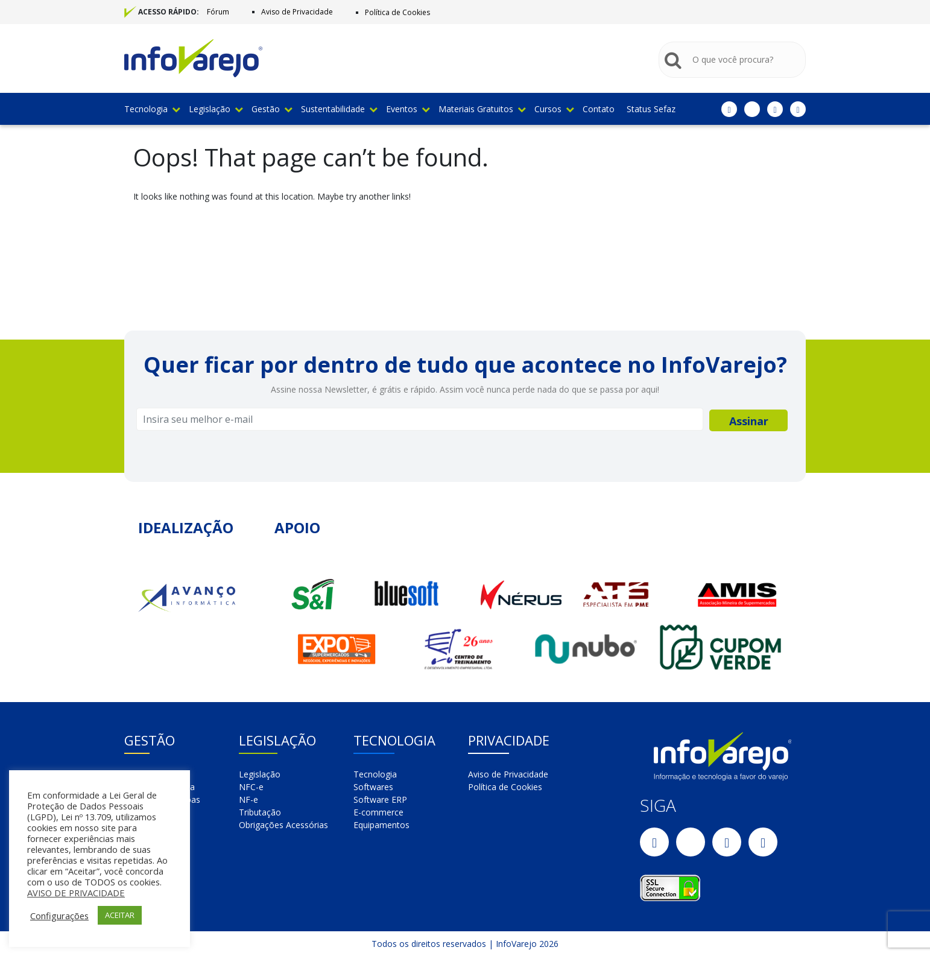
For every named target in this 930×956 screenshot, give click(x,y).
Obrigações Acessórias (283, 825)
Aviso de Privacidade (297, 12)
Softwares (373, 787)
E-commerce (378, 812)
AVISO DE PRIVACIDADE (76, 892)
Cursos (554, 109)
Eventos (407, 109)
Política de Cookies (397, 12)
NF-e (248, 799)
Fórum (218, 12)
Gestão (271, 109)
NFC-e (251, 787)
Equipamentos (381, 825)
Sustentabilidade (339, 109)
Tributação (260, 812)
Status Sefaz (651, 109)
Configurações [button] (59, 915)
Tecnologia (152, 109)
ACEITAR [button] (119, 915)
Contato (599, 109)
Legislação (215, 109)
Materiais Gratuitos (481, 109)
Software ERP (380, 799)
